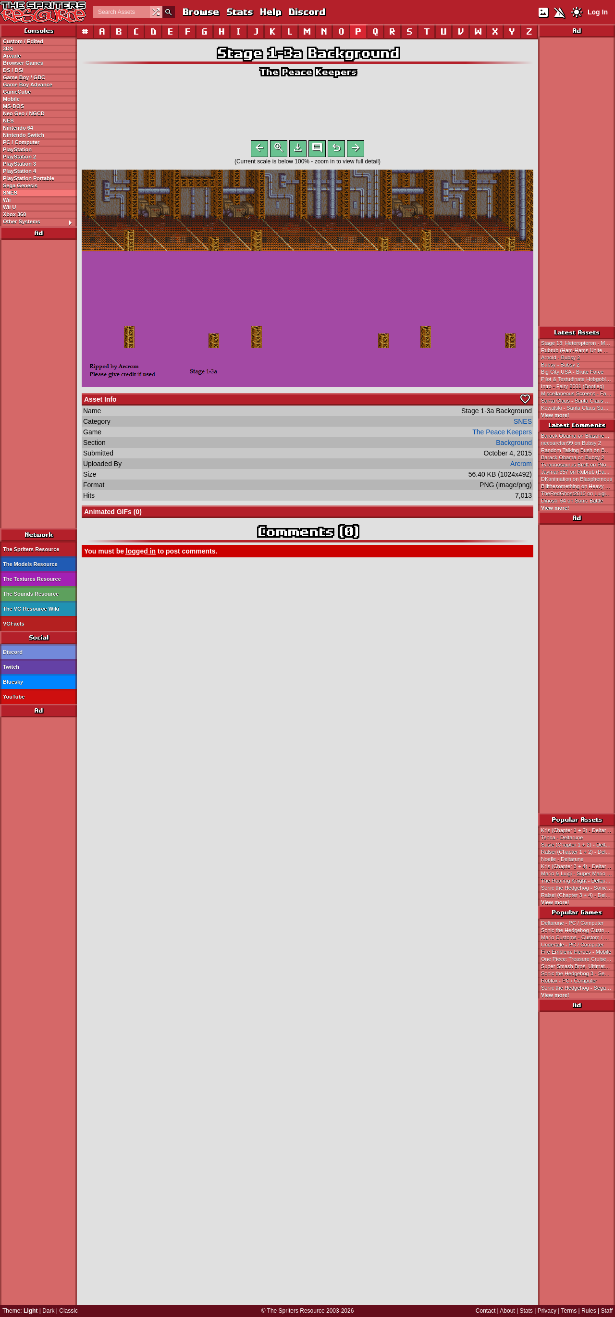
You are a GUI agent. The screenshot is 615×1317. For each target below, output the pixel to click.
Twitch (11, 667)
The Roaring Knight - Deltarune (577, 881)
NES (8, 120)
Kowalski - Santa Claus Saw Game (578, 408)
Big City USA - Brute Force (572, 372)
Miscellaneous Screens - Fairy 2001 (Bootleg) (578, 393)
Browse (200, 11)
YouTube (14, 697)
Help (270, 11)
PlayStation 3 (19, 164)
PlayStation (17, 149)
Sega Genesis (20, 185)
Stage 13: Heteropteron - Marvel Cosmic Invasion (578, 343)
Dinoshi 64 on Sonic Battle (572, 501)
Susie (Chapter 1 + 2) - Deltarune (578, 845)
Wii (7, 200)
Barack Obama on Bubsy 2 (572, 457)
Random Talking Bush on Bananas (578, 450)
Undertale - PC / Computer (572, 945)
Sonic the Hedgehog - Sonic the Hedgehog (578, 888)
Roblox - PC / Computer (569, 981)
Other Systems (39, 222)
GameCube (17, 92)
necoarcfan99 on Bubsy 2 (571, 443)
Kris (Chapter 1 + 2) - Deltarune (578, 830)
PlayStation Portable (28, 178)
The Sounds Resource (31, 594)
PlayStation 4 (19, 171)
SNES (10, 193)
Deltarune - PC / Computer (572, 923)
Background (514, 444)
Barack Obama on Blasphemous (578, 436)
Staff (607, 1310)
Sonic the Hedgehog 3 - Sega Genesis (578, 973)
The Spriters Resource (31, 549)
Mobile (11, 99)
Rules (588, 1310)
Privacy (547, 1310)
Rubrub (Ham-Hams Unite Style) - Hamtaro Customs (578, 350)
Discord (306, 11)
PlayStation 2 (19, 157)
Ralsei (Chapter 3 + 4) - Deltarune (578, 895)
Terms (569, 1310)
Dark (48, 1310)
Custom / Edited (23, 41)
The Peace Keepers (307, 71)
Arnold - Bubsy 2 (560, 357)
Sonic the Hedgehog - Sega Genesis (578, 988)
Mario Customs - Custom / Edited (578, 937)
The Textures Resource (32, 579)
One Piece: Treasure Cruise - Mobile (578, 959)
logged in (141, 553)
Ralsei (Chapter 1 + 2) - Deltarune (578, 852)
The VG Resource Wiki (31, 609)
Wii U (9, 207)
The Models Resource (30, 564)
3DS (8, 48)
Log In (598, 12)
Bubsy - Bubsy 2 (560, 365)
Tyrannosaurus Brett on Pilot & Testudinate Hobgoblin (578, 465)
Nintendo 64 (18, 128)
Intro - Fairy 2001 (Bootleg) (572, 386)
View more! (555, 415)
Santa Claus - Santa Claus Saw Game (578, 401)
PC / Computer (21, 142)
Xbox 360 (14, 214)
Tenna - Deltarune (562, 837)
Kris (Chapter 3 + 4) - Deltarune (578, 866)
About (507, 1310)
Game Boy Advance (27, 84)
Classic (68, 1310)
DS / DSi (13, 70)
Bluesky (13, 682)
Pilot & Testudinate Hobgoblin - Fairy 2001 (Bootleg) (578, 379)
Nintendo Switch (23, 135)
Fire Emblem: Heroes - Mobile (576, 952)
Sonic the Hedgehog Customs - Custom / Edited (578, 930)
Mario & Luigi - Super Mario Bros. (578, 873)
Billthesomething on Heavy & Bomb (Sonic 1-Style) (578, 486)
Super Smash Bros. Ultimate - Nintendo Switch (578, 966)
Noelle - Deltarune (562, 859)
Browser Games (23, 63)
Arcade (12, 56)
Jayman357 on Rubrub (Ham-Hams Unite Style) (578, 472)
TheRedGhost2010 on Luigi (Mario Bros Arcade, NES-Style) (578, 493)
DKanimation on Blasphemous (576, 479)
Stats (239, 11)
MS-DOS (13, 106)
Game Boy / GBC (24, 77)
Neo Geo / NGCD (24, 113)
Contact (485, 1310)
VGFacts (14, 624)
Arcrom (521, 465)
